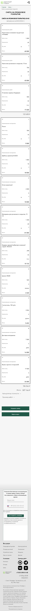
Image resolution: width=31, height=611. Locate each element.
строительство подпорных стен (14, 593)
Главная (4, 7)
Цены (9, 7)
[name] (15, 500)
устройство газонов (18, 591)
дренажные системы (11, 594)
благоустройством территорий (16, 590)
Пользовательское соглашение (15, 609)
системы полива (6, 596)
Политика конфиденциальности (15, 606)
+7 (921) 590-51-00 (22, 572)
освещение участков (20, 594)
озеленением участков (8, 591)
